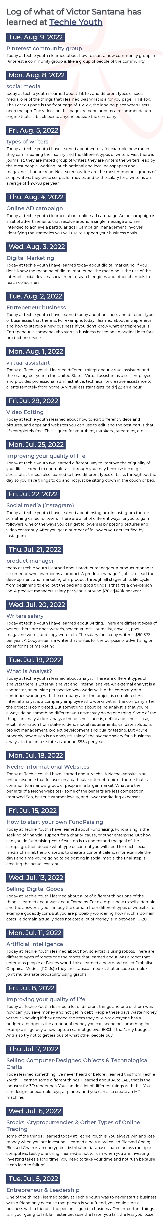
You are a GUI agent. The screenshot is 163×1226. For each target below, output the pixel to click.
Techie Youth (76, 22)
